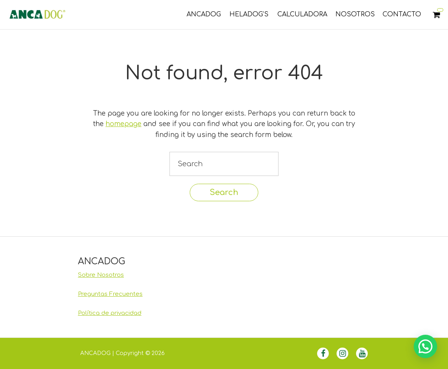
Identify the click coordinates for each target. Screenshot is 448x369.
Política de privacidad (109, 313)
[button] (425, 346)
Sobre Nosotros (101, 275)
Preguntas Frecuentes (110, 294)
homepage (123, 124)
